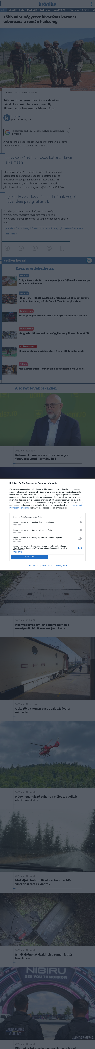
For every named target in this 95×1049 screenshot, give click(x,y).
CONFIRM (29, 557)
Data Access (47, 566)
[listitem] (47, 517)
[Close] (90, 483)
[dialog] (47, 524)
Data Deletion (33, 566)
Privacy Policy (61, 566)
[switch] (80, 522)
